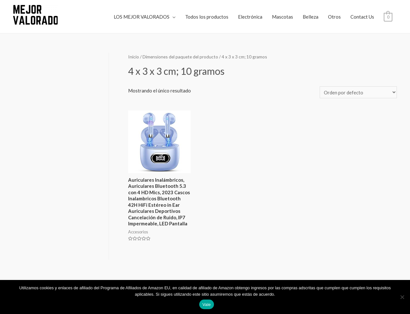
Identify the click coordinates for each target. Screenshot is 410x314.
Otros (334, 17)
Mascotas (282, 17)
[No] (402, 297)
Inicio (133, 56)
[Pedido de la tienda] (358, 92)
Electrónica (250, 17)
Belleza (310, 17)
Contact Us (362, 17)
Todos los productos (206, 17)
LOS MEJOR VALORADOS (141, 17)
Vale (206, 304)
